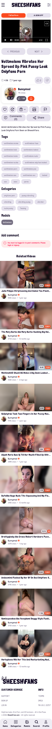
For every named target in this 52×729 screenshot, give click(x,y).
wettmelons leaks (11, 156)
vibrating (7, 202)
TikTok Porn (13, 15)
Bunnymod (24, 89)
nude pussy (8, 208)
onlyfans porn (9, 195)
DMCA (40, 700)
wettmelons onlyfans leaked (36, 162)
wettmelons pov (30, 169)
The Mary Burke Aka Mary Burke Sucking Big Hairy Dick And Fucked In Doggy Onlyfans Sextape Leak (26, 331)
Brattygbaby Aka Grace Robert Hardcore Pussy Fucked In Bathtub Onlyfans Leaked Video (26, 536)
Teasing (23, 208)
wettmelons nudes (11, 162)
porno (26, 182)
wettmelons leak (10, 150)
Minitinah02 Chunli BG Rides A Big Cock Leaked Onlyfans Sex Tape (26, 372)
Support (5, 696)
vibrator (40, 202)
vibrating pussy (24, 202)
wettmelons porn (10, 169)
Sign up (4, 700)
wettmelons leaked (31, 150)
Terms (41, 696)
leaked (44, 175)
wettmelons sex (10, 175)
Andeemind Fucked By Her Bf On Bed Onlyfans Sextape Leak (26, 577)
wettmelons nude (31, 156)
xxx (5, 182)
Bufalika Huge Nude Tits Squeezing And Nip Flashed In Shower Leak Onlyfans (26, 495)
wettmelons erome (11, 143)
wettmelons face (31, 143)
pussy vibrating (28, 195)
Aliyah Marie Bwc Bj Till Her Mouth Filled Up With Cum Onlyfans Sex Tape (26, 454)
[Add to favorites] (4, 109)
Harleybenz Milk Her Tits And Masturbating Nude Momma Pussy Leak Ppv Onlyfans (26, 659)
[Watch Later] (12, 109)
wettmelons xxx (29, 175)
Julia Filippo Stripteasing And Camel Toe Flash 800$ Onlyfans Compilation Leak (26, 290)
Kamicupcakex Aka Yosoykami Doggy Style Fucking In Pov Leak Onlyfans (26, 618)
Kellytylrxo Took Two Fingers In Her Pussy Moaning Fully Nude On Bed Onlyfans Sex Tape (26, 413)
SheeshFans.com (13, 715)
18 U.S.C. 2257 (44, 705)
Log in (4, 705)
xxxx (15, 182)
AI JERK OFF (38, 15)
